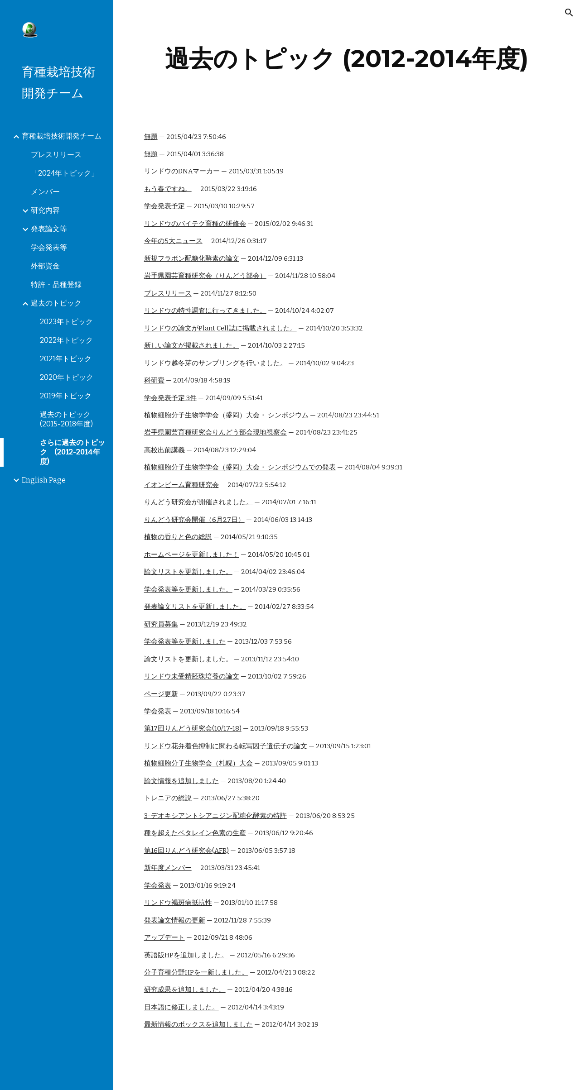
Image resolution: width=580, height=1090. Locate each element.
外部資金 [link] (45, 266)
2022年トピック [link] (66, 340)
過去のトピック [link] (56, 303)
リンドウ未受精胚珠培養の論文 (191, 676)
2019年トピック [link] (66, 396)
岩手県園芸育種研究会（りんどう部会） (205, 276)
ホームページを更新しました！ (191, 554)
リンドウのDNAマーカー (182, 171)
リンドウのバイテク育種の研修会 (195, 224)
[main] (346, 58)
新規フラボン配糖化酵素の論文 (191, 258)
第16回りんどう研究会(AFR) (186, 850)
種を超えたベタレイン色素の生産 (195, 833)
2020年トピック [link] (66, 377)
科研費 (154, 380)
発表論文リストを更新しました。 (195, 606)
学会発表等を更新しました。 (188, 589)
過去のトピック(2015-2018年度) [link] (66, 419)
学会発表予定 (164, 206)
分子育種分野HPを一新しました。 (196, 972)
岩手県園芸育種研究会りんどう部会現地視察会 (215, 432)
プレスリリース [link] (56, 154)
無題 (151, 137)
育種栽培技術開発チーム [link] (62, 136)
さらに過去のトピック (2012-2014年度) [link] (72, 452)
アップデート (164, 937)
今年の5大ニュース (173, 241)
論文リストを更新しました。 (188, 572)
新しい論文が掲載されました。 (191, 345)
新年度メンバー (168, 868)
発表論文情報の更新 (174, 920)
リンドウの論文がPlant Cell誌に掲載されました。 (220, 328)
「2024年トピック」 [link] (64, 173)
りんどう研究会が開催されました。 (198, 502)
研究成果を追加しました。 (185, 989)
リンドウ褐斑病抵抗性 (178, 903)
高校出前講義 (164, 450)
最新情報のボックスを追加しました (198, 1024)
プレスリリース (168, 293)
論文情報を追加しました (181, 781)
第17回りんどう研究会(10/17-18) (193, 728)
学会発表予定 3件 (170, 398)
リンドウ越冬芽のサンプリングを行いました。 (215, 363)
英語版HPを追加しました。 (186, 955)
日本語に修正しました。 (181, 1007)
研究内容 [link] (45, 210)
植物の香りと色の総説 (178, 537)
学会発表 (157, 711)
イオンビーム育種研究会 (181, 485)
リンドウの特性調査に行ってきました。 (205, 310)
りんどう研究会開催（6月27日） (194, 520)
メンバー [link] (45, 191)
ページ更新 (161, 694)
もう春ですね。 (168, 189)
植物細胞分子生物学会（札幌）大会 (198, 763)
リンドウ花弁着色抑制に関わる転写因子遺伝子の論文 (225, 746)
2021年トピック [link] (66, 358)
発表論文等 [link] (49, 229)
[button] (569, 13)
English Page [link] (44, 480)
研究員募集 (161, 624)
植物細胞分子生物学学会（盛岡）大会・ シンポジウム (226, 415)
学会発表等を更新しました (185, 641)
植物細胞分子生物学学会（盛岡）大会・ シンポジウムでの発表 (240, 467)
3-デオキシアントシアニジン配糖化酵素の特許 (215, 816)
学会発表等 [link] (49, 247)
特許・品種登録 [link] (56, 284)
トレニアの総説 (168, 798)
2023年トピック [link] (66, 321)
